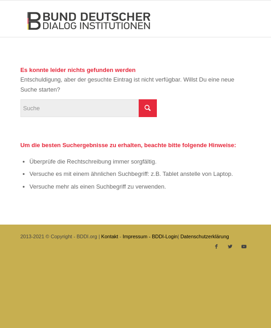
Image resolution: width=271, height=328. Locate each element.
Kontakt (109, 236)
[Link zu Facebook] (216, 246)
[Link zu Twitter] (230, 246)
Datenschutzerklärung (205, 236)
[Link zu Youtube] (244, 246)
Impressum (135, 236)
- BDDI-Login (163, 236)
